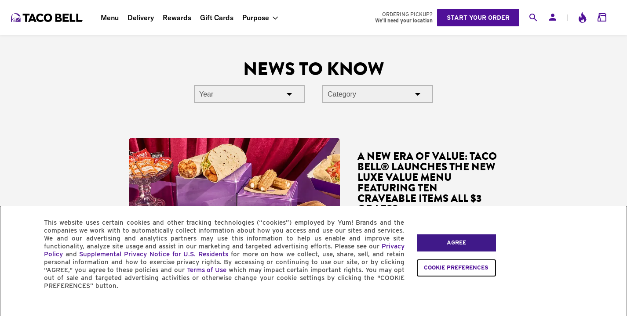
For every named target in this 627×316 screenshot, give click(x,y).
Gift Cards (216, 17)
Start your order (478, 17)
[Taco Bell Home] (48, 17)
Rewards (177, 17)
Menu (110, 17)
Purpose (255, 17)
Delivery (141, 17)
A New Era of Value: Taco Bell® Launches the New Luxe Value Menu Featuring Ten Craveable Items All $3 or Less (427, 182)
